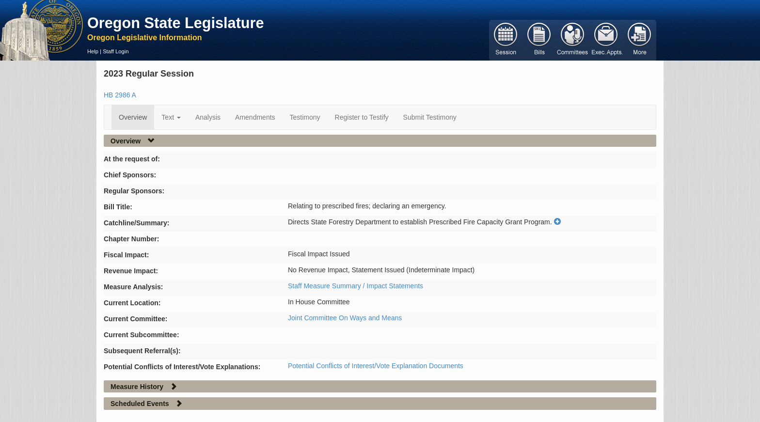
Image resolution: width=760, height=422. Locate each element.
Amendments (255, 117)
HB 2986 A (120, 95)
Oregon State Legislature (175, 23)
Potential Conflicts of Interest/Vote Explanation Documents (375, 366)
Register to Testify (362, 117)
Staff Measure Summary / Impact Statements (355, 286)
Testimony (305, 117)
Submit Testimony (430, 117)
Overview (133, 117)
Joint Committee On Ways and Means (345, 318)
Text (171, 117)
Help (92, 51)
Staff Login (115, 51)
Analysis (208, 117)
